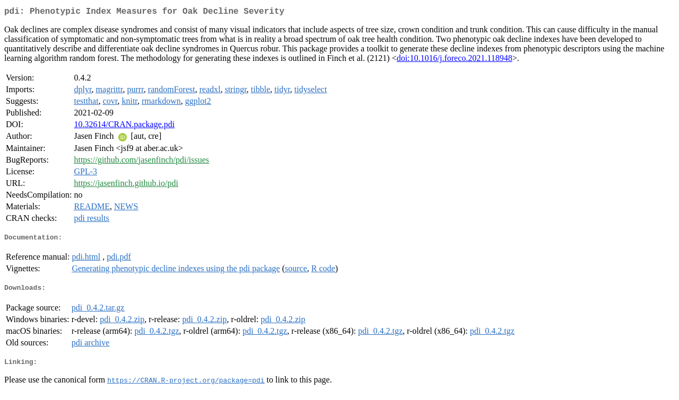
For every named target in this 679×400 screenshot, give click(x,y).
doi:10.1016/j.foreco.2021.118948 (454, 60)
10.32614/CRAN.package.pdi (124, 126)
